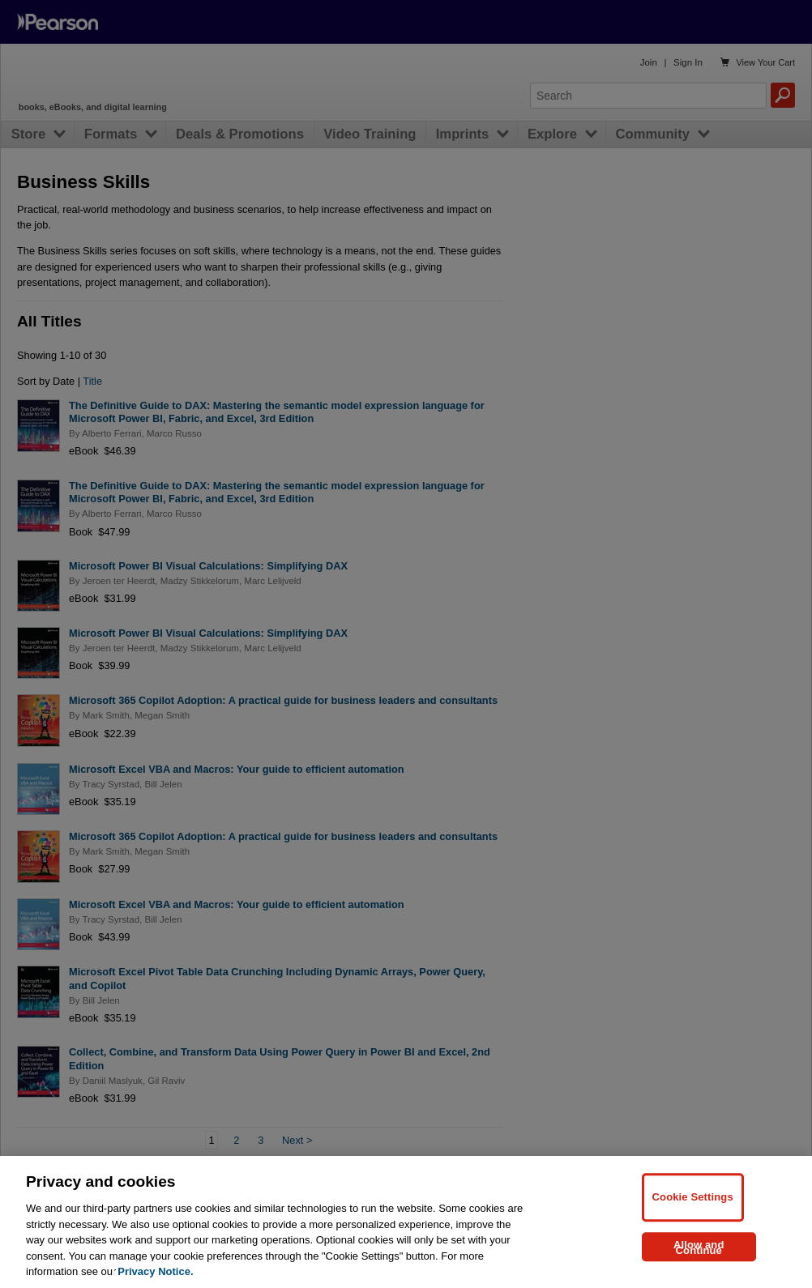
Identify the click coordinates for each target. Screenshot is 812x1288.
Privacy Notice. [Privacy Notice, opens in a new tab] (155, 1271)
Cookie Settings (692, 1197)
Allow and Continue (698, 1248)
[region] (406, 1222)
